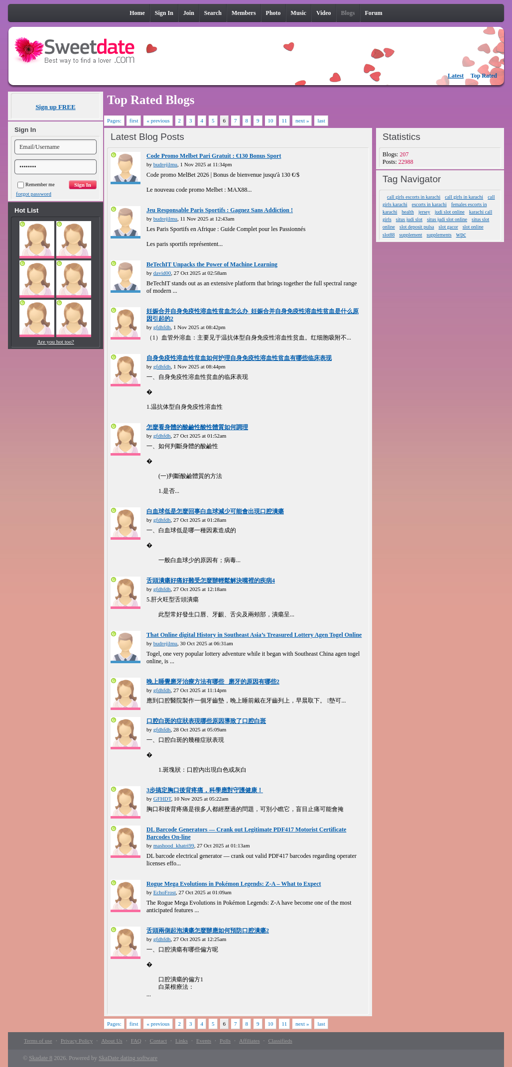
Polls (225, 1041)
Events (203, 1041)
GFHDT (162, 799)
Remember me (36, 184)
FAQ (136, 1041)
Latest (456, 75)
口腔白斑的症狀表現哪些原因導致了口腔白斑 (206, 720)
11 (284, 120)
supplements (439, 234)
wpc (461, 234)
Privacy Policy (77, 1041)
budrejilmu (165, 164)
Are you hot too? (55, 342)
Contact (158, 1041)
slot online (473, 227)
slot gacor (448, 227)
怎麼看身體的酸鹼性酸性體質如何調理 (197, 427)
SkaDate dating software (128, 1058)
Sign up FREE (55, 107)
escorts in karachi (429, 204)
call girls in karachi (464, 197)
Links (181, 1041)
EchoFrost (164, 892)
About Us (111, 1041)
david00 (162, 273)
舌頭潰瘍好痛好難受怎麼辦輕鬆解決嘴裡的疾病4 (210, 580)
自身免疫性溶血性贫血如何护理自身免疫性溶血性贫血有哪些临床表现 (239, 358)
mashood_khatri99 (173, 845)
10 (270, 120)
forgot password (33, 194)
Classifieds (280, 1041)
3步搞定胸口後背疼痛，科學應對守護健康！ (204, 790)
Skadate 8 (40, 1058)
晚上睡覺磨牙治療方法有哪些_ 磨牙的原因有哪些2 (212, 681)
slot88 (388, 234)
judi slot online (450, 212)
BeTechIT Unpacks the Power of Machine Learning (211, 264)
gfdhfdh (162, 327)
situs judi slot (409, 219)
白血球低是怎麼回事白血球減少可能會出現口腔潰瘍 (215, 511)
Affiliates (249, 1041)
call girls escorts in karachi (413, 197)
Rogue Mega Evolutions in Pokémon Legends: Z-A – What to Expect (233, 883)
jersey (424, 212)
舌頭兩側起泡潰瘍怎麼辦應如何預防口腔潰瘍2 (207, 930)
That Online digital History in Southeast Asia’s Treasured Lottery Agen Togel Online (254, 634)
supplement (410, 234)
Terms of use (38, 1041)
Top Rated (484, 75)
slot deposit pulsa (416, 227)
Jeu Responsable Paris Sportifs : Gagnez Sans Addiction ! (219, 210)
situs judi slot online (447, 219)
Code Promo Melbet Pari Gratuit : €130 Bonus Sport (213, 155)
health (407, 212)
